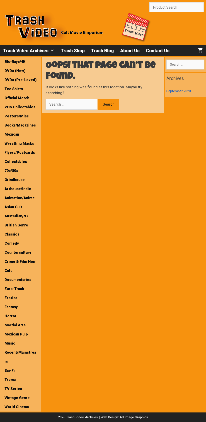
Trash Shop (73, 50)
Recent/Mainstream (20, 357)
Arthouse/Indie (18, 189)
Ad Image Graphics (133, 417)
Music (10, 343)
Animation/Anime (20, 198)
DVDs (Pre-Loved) (20, 80)
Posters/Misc (17, 116)
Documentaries (18, 280)
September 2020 (178, 91)
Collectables (16, 161)
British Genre (16, 225)
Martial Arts (15, 325)
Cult (8, 270)
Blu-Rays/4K (15, 62)
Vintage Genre (17, 398)
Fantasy (11, 307)
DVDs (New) (15, 71)
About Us (130, 50)
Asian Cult (13, 207)
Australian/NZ (17, 216)
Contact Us (158, 50)
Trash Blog (102, 50)
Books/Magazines (20, 125)
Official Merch (17, 98)
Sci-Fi (10, 370)
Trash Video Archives (30, 50)
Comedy (12, 243)
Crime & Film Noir (20, 261)
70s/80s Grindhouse (15, 175)
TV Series (13, 389)
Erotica (11, 298)
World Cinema (17, 407)
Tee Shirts (14, 89)
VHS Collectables (20, 107)
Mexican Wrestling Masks (19, 139)
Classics (12, 234)
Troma (10, 379)
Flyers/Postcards (20, 152)
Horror (11, 316)
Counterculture (18, 252)
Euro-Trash (14, 289)
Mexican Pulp (16, 334)
